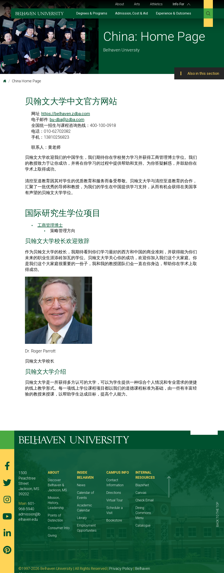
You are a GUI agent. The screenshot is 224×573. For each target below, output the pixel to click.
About (119, 4)
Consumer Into (68, 513)
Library (101, 503)
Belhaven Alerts (147, 553)
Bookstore (143, 510)
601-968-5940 (39, 493)
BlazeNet (181, 485)
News (100, 480)
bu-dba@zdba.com (67, 119)
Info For (181, 4)
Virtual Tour (143, 495)
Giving (61, 520)
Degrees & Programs (91, 13)
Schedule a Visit (147, 503)
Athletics (156, 4)
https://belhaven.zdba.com (65, 113)
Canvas (179, 493)
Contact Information (150, 480)
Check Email (183, 500)
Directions (142, 488)
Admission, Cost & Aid (131, 13)
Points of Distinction (72, 505)
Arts (137, 4)
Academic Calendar (110, 495)
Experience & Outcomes (173, 13)
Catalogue (181, 520)
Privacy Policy (121, 553)
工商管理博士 (50, 225)
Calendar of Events (110, 488)
